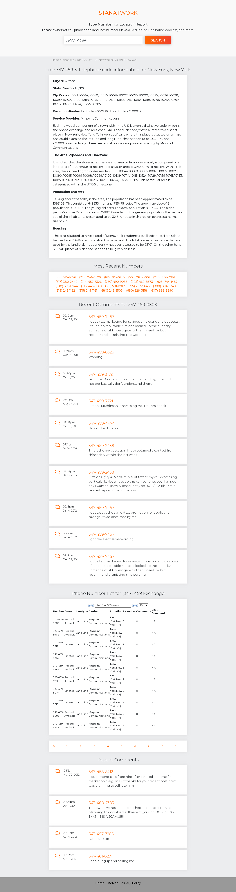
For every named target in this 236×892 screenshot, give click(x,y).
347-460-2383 (101, 803)
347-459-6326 (101, 352)
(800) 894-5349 (164, 286)
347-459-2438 (101, 445)
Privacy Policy (131, 883)
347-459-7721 (101, 401)
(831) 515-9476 (66, 277)
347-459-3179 (101, 374)
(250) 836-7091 (164, 277)
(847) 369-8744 (67, 286)
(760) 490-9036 (116, 282)
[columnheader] (58, 611)
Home (56, 60)
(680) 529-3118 (136, 290)
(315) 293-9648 (139, 286)
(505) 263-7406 (139, 277)
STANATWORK (118, 13)
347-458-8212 (101, 771)
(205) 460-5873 (142, 282)
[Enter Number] (103, 40)
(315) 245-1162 (65, 290)
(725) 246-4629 (90, 277)
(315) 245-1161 (87, 290)
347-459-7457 (101, 316)
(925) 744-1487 (167, 282)
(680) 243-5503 (111, 290)
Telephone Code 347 (73, 60)
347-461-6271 (100, 856)
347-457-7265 (101, 834)
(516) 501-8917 (115, 286)
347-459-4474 (102, 423)
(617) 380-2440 (67, 282)
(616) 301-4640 (114, 277)
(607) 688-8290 (161, 290)
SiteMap (112, 883)
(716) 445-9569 (91, 286)
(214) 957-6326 (91, 282)
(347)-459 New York (99, 60)
